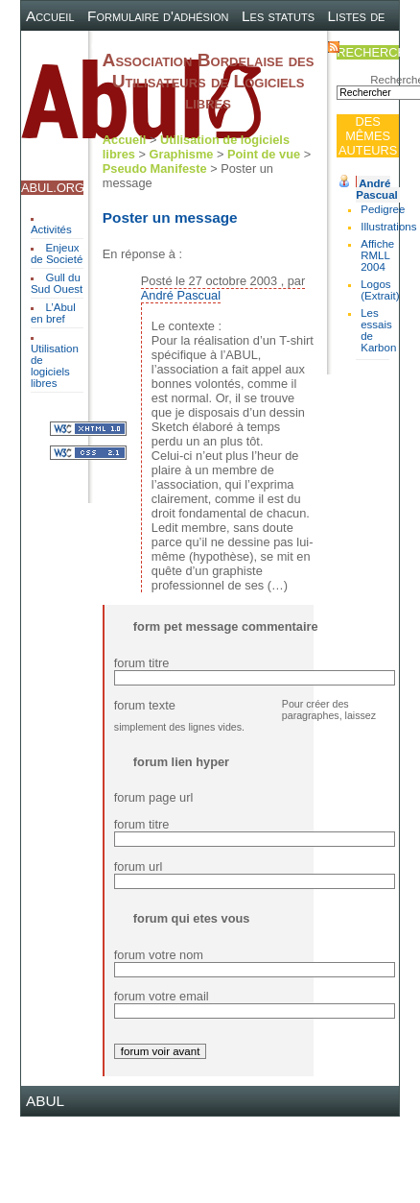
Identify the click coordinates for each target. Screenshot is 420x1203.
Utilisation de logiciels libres (55, 366)
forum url (138, 866)
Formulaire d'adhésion (157, 16)
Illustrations (388, 226)
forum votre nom (158, 955)
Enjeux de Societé (56, 253)
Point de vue (263, 154)
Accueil (50, 16)
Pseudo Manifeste (155, 168)
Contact (288, 45)
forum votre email (161, 996)
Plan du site (210, 45)
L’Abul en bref (53, 313)
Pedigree (383, 209)
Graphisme (182, 154)
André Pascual (377, 189)
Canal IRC (125, 45)
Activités (51, 229)
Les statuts (278, 16)
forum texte (144, 705)
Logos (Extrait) (380, 289)
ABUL (45, 1101)
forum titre (142, 663)
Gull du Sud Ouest (56, 283)
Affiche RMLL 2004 (377, 255)
